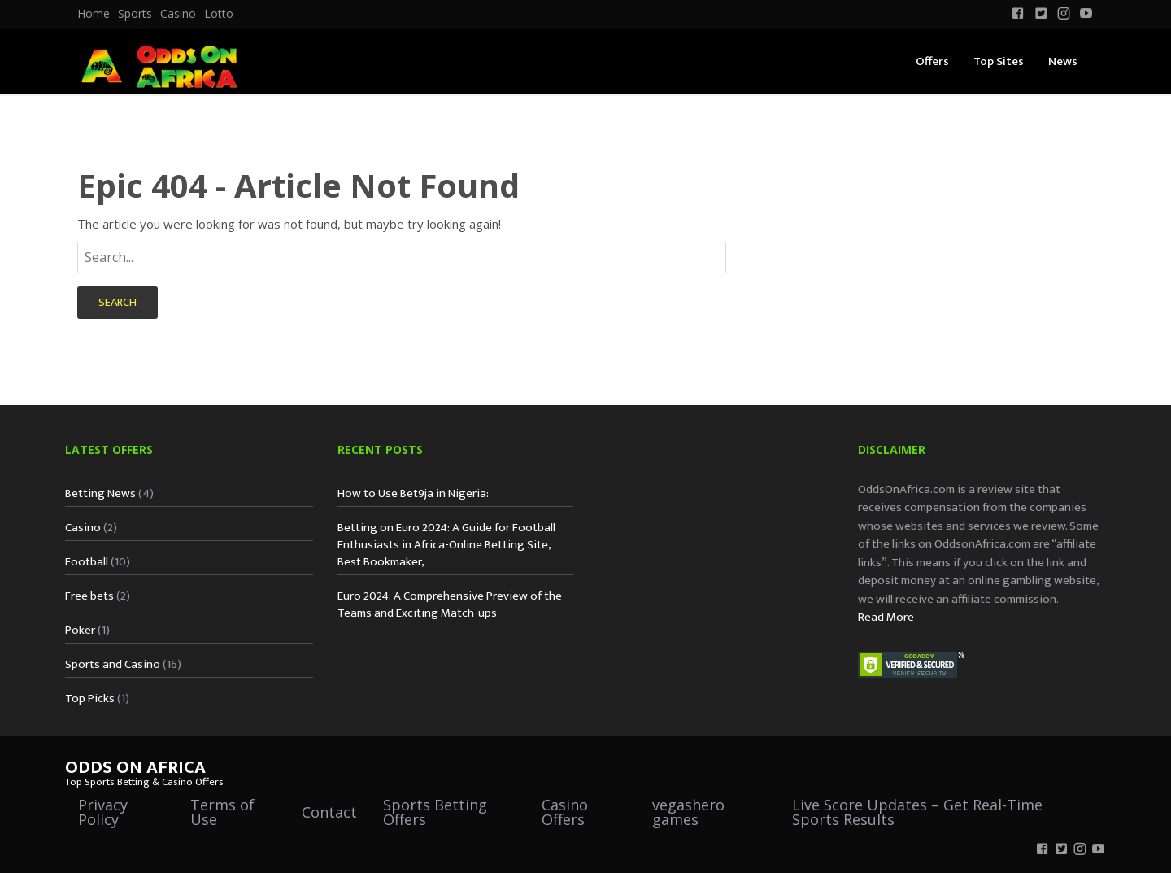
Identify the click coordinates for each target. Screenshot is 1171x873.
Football (86, 562)
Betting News (100, 493)
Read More (886, 617)
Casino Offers (565, 812)
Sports (135, 14)
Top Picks (90, 698)
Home (93, 14)
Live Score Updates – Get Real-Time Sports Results (917, 812)
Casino (178, 14)
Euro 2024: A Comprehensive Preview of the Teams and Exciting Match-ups (449, 604)
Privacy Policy (103, 812)
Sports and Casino (112, 664)
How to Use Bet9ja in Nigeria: (413, 493)
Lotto (218, 14)
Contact (329, 812)
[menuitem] (93, 14)
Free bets (89, 596)
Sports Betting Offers (435, 812)
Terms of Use (222, 812)
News (1062, 61)
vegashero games (688, 812)
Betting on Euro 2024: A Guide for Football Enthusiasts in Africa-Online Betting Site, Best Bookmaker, (446, 544)
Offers (932, 61)
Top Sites (998, 61)
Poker (80, 630)
